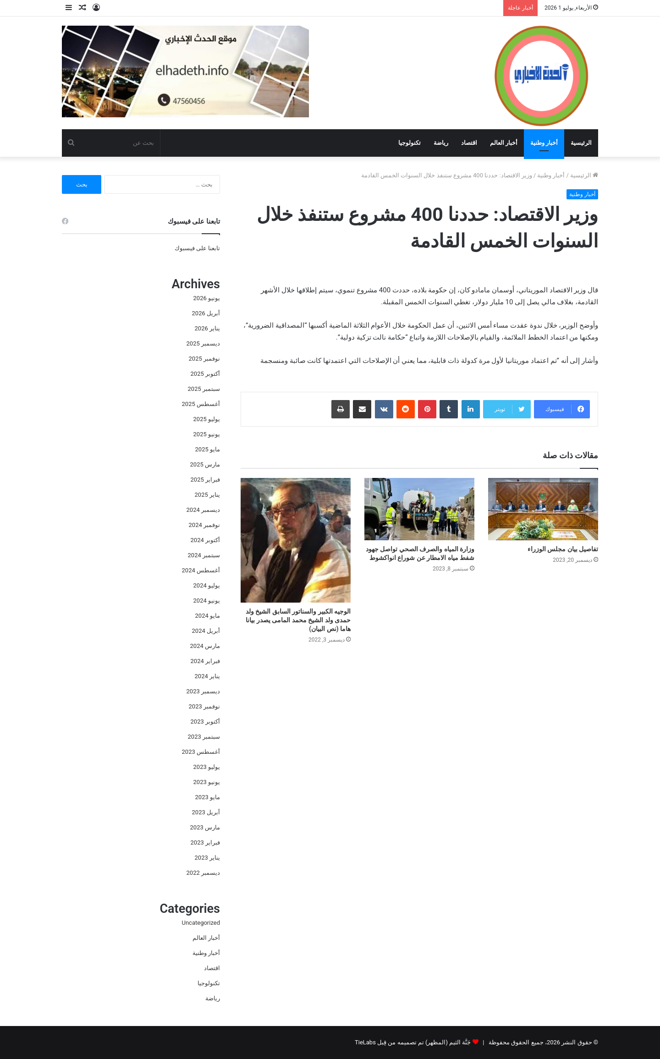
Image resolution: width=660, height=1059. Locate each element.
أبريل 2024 (206, 630)
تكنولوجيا (409, 142)
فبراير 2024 (205, 661)
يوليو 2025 (206, 419)
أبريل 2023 (206, 812)
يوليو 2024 (206, 585)
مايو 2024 (207, 615)
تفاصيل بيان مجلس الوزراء (563, 549)
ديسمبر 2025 (203, 343)
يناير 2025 (207, 494)
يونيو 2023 (206, 782)
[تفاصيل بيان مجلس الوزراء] (543, 509)
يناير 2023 (207, 857)
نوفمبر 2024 (204, 524)
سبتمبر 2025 (204, 388)
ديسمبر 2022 (203, 872)
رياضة (441, 142)
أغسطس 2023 (201, 751)
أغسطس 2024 (201, 570)
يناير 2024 (207, 676)
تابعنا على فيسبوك (197, 248)
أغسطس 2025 (201, 404)
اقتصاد (469, 142)
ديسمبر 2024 (203, 509)
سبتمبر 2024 (204, 555)
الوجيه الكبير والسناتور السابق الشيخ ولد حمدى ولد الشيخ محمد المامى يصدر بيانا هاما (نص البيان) (298, 620)
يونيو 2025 (206, 434)
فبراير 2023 (205, 842)
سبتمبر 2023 (204, 736)
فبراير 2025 (205, 479)
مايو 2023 (207, 797)
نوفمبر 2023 (204, 706)
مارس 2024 (205, 645)
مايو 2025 (207, 449)
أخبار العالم (503, 142)
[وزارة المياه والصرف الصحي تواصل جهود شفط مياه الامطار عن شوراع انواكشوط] (419, 509)
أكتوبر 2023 (205, 721)
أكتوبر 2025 (205, 373)
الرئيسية (581, 142)
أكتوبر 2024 (205, 540)
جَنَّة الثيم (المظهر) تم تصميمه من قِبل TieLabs (413, 1042)
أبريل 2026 (206, 313)
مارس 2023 (205, 827)
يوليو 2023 (206, 766)
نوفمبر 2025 (204, 358)
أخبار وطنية (544, 142)
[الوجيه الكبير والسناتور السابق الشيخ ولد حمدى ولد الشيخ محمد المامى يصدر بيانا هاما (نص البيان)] (296, 540)
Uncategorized (201, 922)
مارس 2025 (205, 464)
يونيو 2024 (206, 600)
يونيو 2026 (206, 298)
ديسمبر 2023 (203, 691)
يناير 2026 (207, 328)
